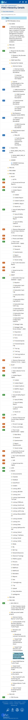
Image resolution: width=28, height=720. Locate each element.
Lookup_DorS (16, 494)
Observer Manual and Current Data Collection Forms (18, 231)
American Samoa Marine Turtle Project (17, 618)
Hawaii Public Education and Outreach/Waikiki (18, 648)
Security (16, 703)
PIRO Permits (14, 697)
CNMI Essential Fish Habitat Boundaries (19, 90)
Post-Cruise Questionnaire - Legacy (17, 242)
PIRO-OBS (12, 173)
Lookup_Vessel (17, 538)
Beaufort (17, 282)
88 (3, 468)
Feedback (15, 480)
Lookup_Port (16, 521)
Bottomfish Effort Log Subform (18, 300)
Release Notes (17, 702)
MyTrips (15, 550)
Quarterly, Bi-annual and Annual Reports (17, 452)
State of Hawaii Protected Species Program (16, 689)
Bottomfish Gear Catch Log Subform (18, 309)
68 (3, 229)
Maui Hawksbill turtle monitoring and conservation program (18, 678)
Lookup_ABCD (17, 488)
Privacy (11, 703)
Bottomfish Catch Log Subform (18, 286)
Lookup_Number (17, 518)
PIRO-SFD (11, 694)
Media (14, 544)
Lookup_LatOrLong (18, 511)
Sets (14, 579)
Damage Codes (18, 324)
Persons (15, 562)
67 (3, 182)
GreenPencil (16, 483)
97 (3, 51)
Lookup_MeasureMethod (18, 514)
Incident (16, 195)
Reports (15, 576)
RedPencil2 (16, 570)
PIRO (6, 5)
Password (17, 249)
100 (3, 69)
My (13, 547)
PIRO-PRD (12, 600)
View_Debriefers (17, 591)
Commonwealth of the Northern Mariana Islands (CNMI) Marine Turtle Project (18, 624)
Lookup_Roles (17, 524)
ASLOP (13, 176)
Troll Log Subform (19, 354)
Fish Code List (18, 335)
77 (3, 471)
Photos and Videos (18, 238)
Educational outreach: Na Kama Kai (19, 635)
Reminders (16, 573)
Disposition (17, 332)
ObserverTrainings (18, 556)
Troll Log (17, 351)
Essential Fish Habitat (17, 63)
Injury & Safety (18, 214)
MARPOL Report (19, 203)
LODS (12, 468)
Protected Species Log (18, 344)
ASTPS (14, 179)
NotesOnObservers (18, 553)
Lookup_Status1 (17, 532)
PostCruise (16, 565)
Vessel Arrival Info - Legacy (17, 464)
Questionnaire (18, 252)
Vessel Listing (18, 260)
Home (2, 5)
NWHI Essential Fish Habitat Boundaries (18, 119)
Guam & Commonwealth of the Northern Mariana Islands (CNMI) (17, 84)
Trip (14, 585)
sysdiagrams (16, 594)
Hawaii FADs (14, 148)
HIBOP (13, 275)
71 (3, 26)
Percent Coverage (18, 235)
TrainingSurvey (17, 582)
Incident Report (18, 197)
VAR (14, 267)
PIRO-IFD (11, 168)
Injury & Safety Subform (18, 222)
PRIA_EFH (17, 135)
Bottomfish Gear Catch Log (18, 305)
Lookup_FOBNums (18, 502)
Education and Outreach (16, 630)
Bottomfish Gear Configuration (18, 314)
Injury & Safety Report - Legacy (18, 210)
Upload (15, 588)
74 (3, 238)
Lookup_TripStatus (18, 535)
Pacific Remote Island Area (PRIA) (17, 131)
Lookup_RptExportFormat (18, 528)
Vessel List (17, 206)
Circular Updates (17, 187)
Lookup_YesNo (17, 541)
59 (3, 360)
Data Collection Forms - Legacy (18, 371)
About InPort (5, 702)
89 (3, 179)
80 (3, 190)
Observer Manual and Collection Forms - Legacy (18, 361)
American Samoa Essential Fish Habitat (19, 76)
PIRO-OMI (12, 597)
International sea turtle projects (16, 673)
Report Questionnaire (17, 256)
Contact (11, 702)
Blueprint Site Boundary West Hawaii (16, 51)
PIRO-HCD (12, 48)
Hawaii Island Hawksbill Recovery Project (16, 667)
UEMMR (13, 160)
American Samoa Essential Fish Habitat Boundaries (19, 70)
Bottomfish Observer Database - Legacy (17, 278)
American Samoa (17, 66)
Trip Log (16, 348)
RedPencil (15, 567)
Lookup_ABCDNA (17, 491)
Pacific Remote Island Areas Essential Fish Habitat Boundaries (19, 141)
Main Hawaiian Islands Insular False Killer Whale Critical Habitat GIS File (18, 607)
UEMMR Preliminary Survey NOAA (17, 164)
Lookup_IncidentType (19, 508)
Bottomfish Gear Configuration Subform (18, 319)
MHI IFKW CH (14, 603)
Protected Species (19, 341)
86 (3, 603)
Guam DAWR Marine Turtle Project (17, 662)
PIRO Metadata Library (13, 21)
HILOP (12, 365)
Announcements (17, 474)
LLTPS (14, 415)
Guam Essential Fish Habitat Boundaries (18, 102)
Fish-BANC (12, 24)
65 (3, 187)
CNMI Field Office (15, 60)
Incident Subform (19, 200)
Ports (16, 338)
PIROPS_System (17, 559)
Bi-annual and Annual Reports (18, 183)
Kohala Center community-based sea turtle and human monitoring (18, 656)
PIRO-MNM (12, 170)
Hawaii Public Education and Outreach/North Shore (17, 641)
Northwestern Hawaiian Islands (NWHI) (18, 114)
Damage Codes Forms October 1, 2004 (19, 328)
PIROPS (13, 471)
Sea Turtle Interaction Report (18, 456)
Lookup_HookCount (18, 505)
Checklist (15, 477)
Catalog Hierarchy (12, 5)
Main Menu (17, 246)
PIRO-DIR (11, 45)
